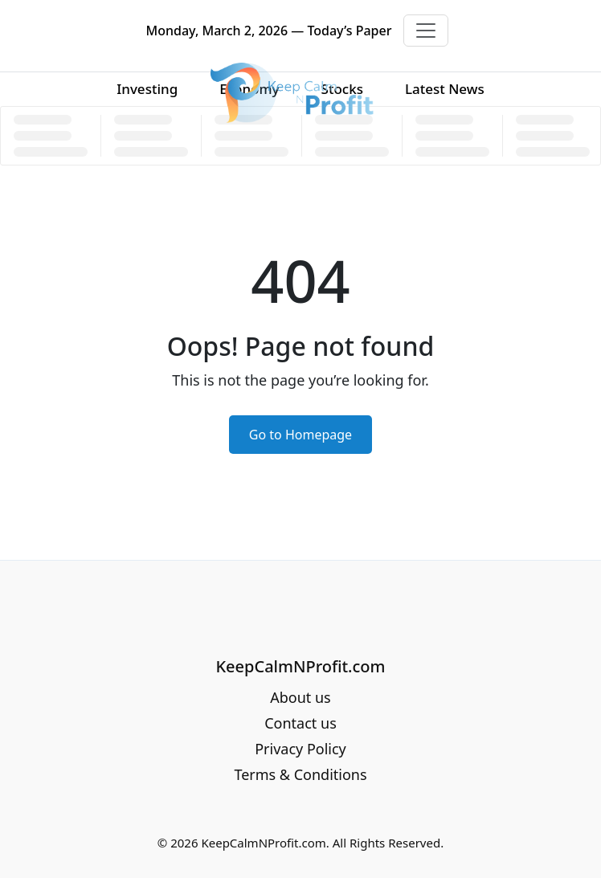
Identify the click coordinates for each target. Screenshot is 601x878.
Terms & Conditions (300, 774)
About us (300, 697)
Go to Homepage (300, 434)
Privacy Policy (300, 748)
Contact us (300, 723)
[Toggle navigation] (425, 30)
